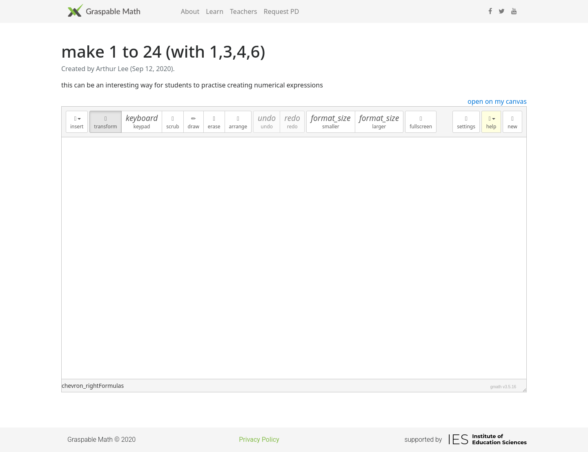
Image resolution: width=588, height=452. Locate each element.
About (190, 11)
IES (458, 439)
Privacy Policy (259, 439)
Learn (214, 11)
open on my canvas (497, 101)
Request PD (281, 11)
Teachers (243, 11)
